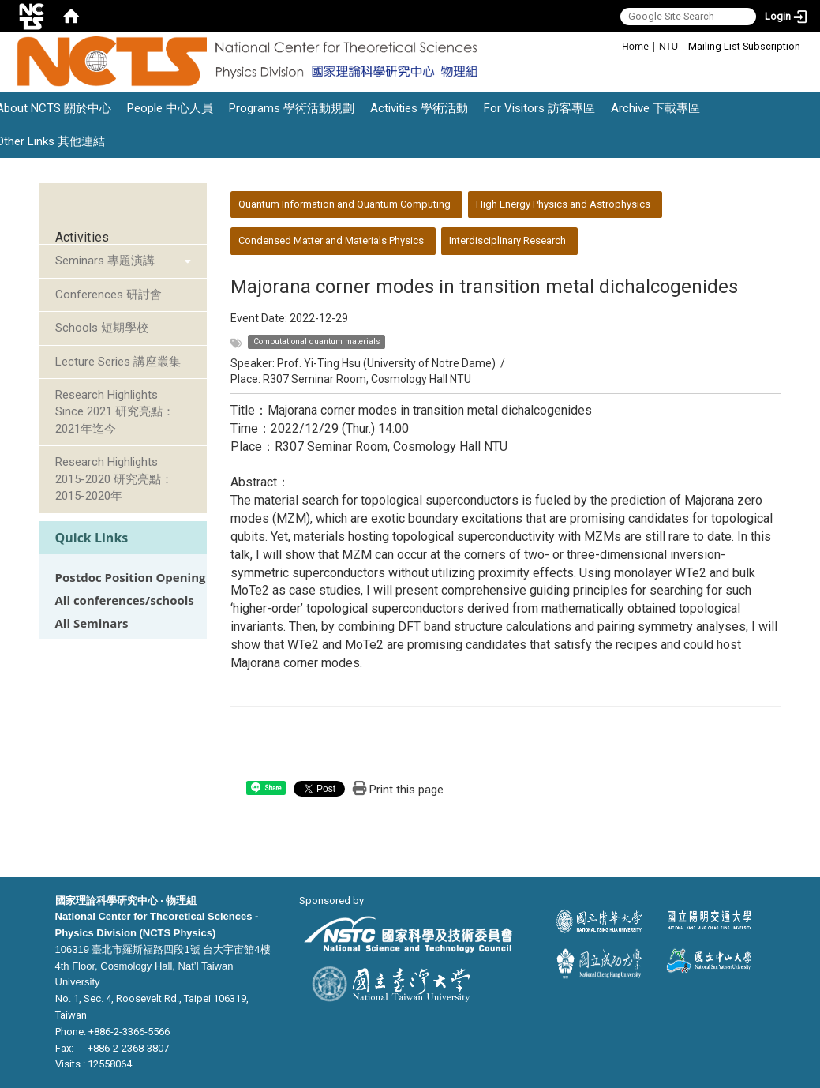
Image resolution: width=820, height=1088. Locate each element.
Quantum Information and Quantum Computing (344, 204)
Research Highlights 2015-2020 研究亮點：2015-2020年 (114, 479)
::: (613, 45)
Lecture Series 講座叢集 (118, 362)
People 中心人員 (170, 108)
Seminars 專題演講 (105, 260)
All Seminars (92, 623)
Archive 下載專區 (655, 108)
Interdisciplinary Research (507, 240)
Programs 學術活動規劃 (291, 108)
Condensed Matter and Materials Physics (331, 240)
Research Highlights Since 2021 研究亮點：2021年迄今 (114, 412)
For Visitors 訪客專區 (539, 108)
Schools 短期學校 (101, 328)
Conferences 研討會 (108, 294)
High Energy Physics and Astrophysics (563, 204)
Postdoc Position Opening (130, 577)
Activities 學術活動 (419, 108)
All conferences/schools (124, 600)
